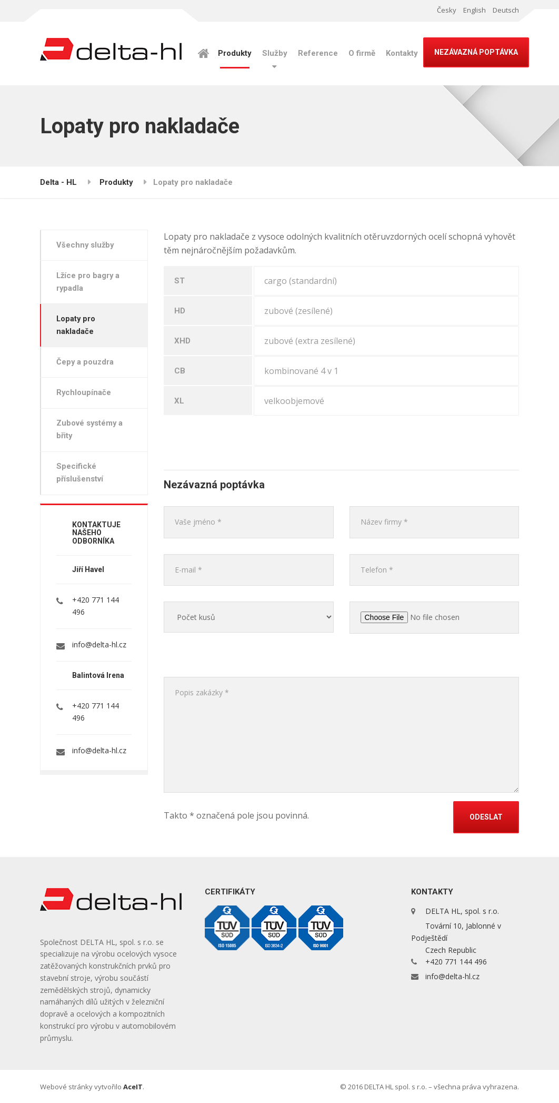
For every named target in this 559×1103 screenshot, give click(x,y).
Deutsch (506, 10)
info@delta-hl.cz (99, 650)
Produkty (235, 53)
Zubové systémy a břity (91, 434)
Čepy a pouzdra (86, 365)
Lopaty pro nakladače (77, 327)
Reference (318, 53)
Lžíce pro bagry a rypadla (89, 283)
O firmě (361, 53)
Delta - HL (58, 182)
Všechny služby (86, 245)
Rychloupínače (85, 396)
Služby (274, 53)
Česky (446, 10)
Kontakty (402, 53)
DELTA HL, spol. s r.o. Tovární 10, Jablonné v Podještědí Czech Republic (456, 930)
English (474, 10)
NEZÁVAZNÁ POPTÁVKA (476, 52)
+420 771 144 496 (456, 962)
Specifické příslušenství (81, 478)
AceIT (133, 1086)
